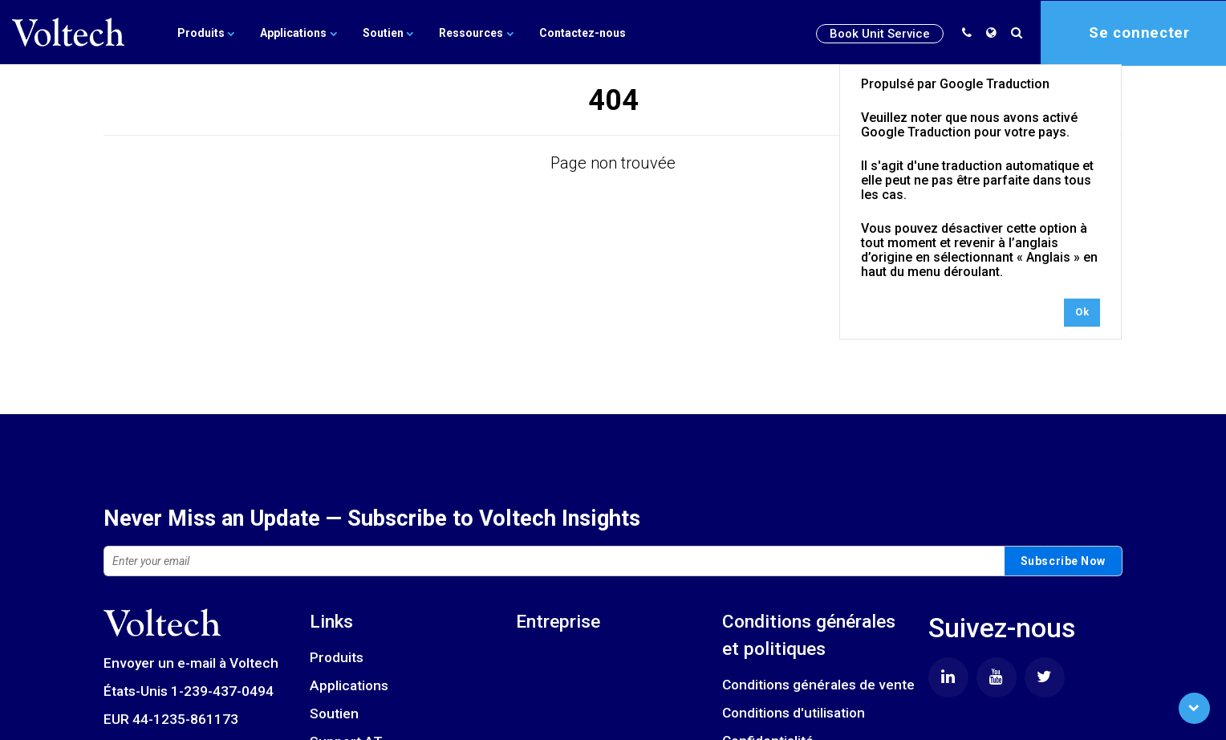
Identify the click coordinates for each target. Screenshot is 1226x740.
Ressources (472, 32)
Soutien (385, 32)
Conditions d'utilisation (793, 713)
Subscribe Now (1063, 561)
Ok (1082, 312)
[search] (1020, 32)
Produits (205, 32)
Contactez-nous (577, 32)
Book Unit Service (880, 33)
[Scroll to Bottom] (1194, 708)
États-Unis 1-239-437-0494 (189, 691)
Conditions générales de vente (818, 685)
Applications (296, 32)
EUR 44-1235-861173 (171, 719)
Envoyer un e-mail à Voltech (191, 663)
